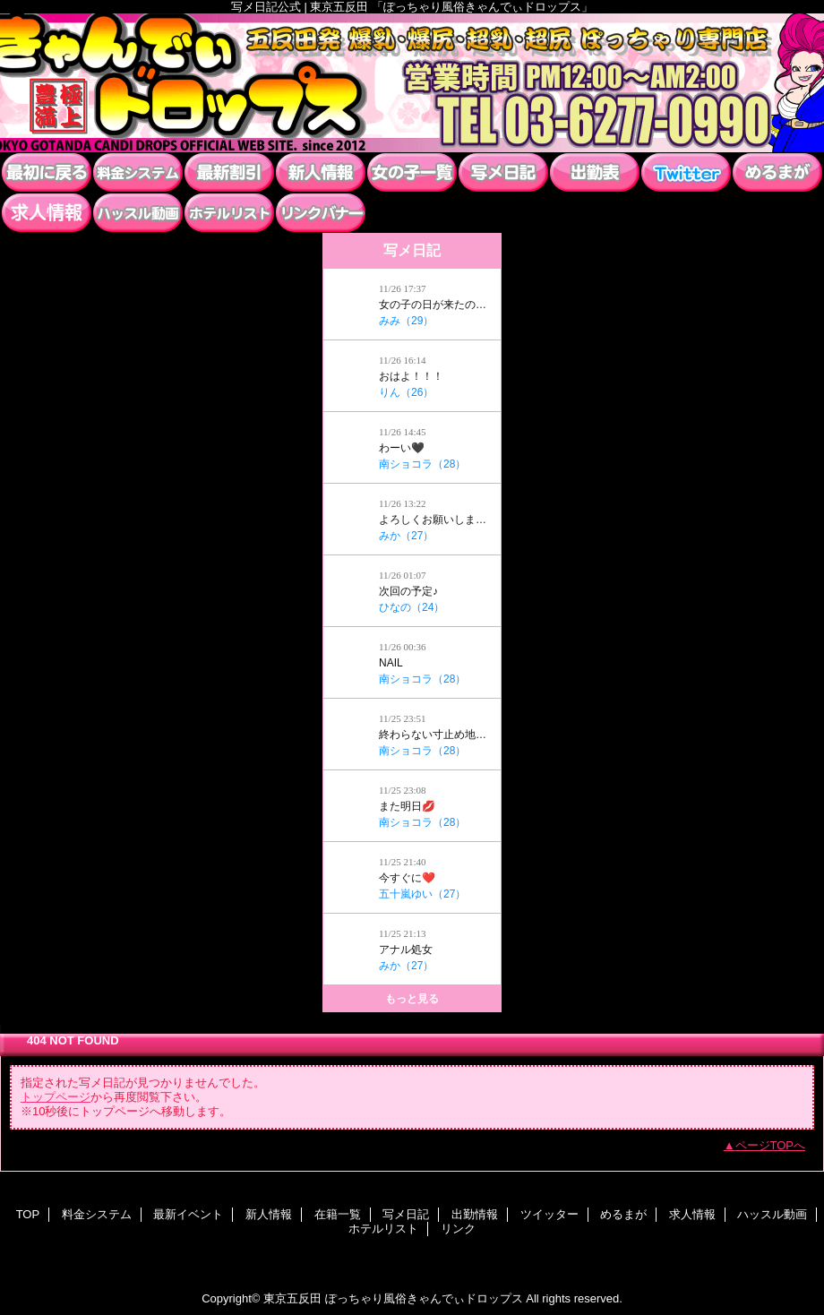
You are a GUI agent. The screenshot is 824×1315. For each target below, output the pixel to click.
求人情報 (46, 213)
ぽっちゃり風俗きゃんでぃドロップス (412, 82)
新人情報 (320, 172)
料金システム (138, 172)
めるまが (777, 172)
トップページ (55, 1097)
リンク (320, 213)
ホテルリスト (229, 213)
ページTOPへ (770, 1145)
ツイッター (686, 172)
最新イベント (229, 172)
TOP (46, 172)
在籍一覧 (412, 172)
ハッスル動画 (138, 213)
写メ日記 (503, 172)
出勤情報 (594, 172)
